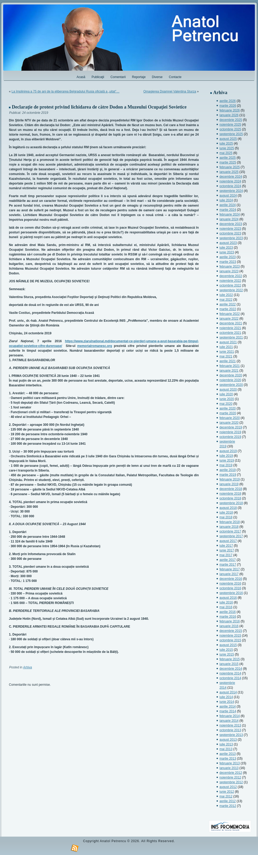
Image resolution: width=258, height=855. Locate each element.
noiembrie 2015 (230, 635)
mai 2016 (225, 607)
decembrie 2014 (230, 668)
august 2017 (228, 541)
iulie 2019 (226, 456)
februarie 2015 (229, 659)
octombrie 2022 (230, 285)
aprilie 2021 (227, 361)
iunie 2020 (226, 399)
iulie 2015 (226, 650)
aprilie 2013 (227, 754)
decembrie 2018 (230, 489)
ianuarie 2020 (229, 422)
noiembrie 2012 (230, 777)
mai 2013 (225, 749)
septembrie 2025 (231, 134)
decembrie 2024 (230, 176)
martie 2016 (227, 616)
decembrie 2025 (230, 120)
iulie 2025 (226, 143)
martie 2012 (227, 806)
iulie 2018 (226, 512)
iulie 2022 (226, 295)
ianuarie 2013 (229, 768)
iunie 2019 (226, 460)
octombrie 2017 (230, 531)
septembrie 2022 (231, 290)
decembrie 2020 (230, 375)
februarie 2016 (229, 621)
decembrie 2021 (230, 323)
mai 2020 (225, 404)
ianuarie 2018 (229, 527)
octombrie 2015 (230, 640)
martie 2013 (227, 758)
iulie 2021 (226, 347)
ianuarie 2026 (229, 115)
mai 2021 (225, 356)
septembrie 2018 (231, 503)
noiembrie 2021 (230, 328)
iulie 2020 (226, 394)
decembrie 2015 (230, 631)
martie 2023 (227, 262)
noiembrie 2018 (230, 493)
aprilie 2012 (227, 801)
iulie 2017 (226, 545)
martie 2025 (227, 162)
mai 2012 (225, 796)
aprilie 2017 (227, 560)
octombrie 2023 (230, 233)
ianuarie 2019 (229, 484)
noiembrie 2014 (230, 673)
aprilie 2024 (227, 205)
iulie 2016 (226, 602)
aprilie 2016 (227, 612)
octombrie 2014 (230, 678)
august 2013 (228, 739)
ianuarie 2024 (229, 219)
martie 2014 (227, 711)
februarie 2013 (229, 763)
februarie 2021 (229, 366)
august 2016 (228, 598)
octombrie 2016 (230, 588)
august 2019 (228, 451)
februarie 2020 (229, 418)
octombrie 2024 (230, 186)
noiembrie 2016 (230, 583)
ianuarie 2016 (229, 626)
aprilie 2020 (227, 408)
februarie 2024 (229, 214)
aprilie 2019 (227, 470)
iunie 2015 (226, 654)
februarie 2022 (229, 314)
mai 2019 (225, 465)
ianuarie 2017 (229, 574)
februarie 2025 (229, 167)
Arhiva (27, 667)
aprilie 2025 (227, 158)
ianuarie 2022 (229, 318)
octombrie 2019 (230, 437)
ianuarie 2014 (229, 721)
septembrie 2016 (231, 593)
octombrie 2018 (230, 498)
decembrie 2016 (230, 579)
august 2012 (228, 787)
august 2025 (228, 139)
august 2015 (228, 645)
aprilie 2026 (227, 101)
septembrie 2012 (231, 782)
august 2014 (228, 692)
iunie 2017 (226, 550)
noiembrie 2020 (230, 380)
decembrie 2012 (230, 773)
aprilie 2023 (227, 257)
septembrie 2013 (231, 735)
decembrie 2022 (230, 276)
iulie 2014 (226, 697)
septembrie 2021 (231, 337)
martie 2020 (227, 413)
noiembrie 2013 (230, 725)
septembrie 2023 (231, 238)
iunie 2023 (226, 252)
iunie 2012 (226, 791)
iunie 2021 (226, 352)
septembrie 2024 (231, 191)
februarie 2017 (229, 569)
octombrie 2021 (230, 333)
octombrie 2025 (230, 129)
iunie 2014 (226, 702)
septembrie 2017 (231, 536)
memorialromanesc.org (94, 346)
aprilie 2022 (227, 304)
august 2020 (228, 389)
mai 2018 (225, 517)
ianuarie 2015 (229, 664)
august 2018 (228, 508)
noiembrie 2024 (230, 181)
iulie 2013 (226, 744)
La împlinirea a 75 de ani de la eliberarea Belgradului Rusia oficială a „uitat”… (66, 91)
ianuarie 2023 (229, 271)
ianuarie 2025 (229, 172)
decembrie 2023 (230, 224)
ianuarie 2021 (229, 370)
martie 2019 (227, 475)
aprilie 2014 (227, 706)
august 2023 (228, 243)
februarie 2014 (229, 716)
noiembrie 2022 (230, 281)
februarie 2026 (229, 110)
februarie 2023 (229, 266)
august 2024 (228, 195)
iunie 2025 (226, 148)
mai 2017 (225, 555)
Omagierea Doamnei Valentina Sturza (169, 91)
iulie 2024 (226, 200)
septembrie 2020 (231, 385)
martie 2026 (227, 105)
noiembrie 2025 (230, 124)
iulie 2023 (226, 247)
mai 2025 (225, 153)
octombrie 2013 (230, 730)
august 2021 (228, 342)
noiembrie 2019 (230, 432)
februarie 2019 (229, 479)
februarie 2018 (229, 522)
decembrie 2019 (230, 427)
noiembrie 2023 (230, 229)
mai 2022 (225, 299)
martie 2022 (227, 309)
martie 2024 (227, 210)
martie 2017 (227, 564)
